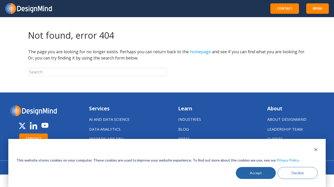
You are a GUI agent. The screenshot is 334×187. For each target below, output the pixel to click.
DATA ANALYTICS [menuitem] (105, 129)
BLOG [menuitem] (183, 129)
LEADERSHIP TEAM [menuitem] (285, 129)
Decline (298, 173)
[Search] (97, 72)
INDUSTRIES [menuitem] (189, 119)
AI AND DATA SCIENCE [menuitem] (109, 119)
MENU (317, 8)
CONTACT (284, 8)
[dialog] (167, 163)
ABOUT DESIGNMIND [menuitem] (286, 119)
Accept (256, 173)
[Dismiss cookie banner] (316, 150)
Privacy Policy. (288, 160)
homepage (200, 52)
